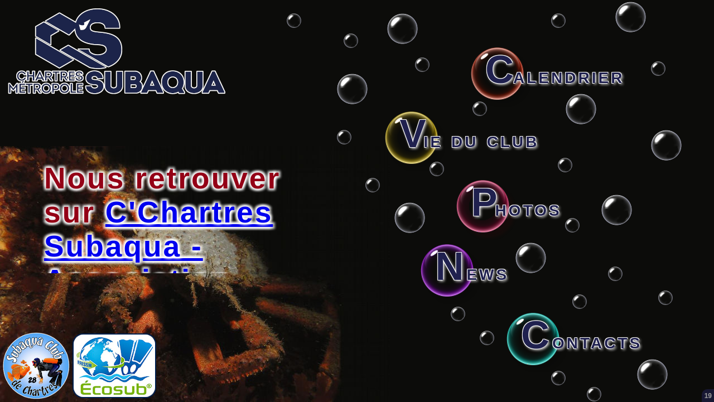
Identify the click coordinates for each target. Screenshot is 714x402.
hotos (516, 208)
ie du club (469, 139)
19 (708, 396)
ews (472, 272)
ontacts (581, 340)
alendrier (554, 75)
